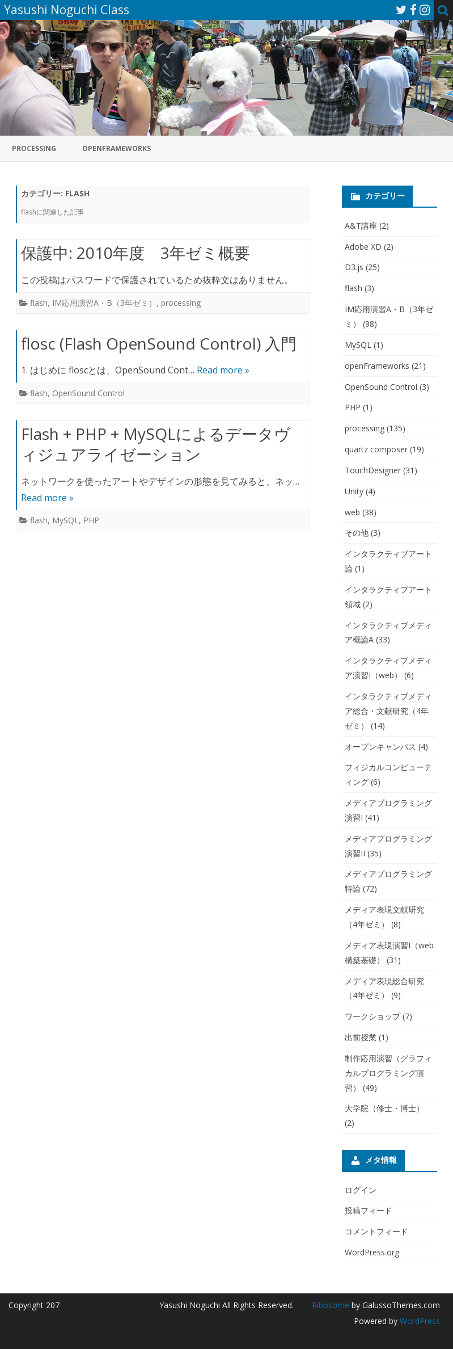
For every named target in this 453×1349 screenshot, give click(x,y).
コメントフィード (376, 1231)
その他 (357, 532)
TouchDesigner (373, 470)
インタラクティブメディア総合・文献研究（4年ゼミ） (388, 711)
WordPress (418, 1321)
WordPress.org (372, 1252)
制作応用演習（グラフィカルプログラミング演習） (388, 1073)
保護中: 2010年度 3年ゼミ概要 (135, 252)
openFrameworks (116, 148)
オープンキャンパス (380, 746)
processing (34, 148)
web (352, 512)
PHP (91, 520)
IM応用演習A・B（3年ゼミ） (104, 302)
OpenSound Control (88, 393)
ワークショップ (372, 1016)
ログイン (360, 1189)
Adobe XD (363, 246)
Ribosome (330, 1305)
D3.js (354, 267)
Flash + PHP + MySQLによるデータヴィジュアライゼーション (155, 444)
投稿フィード (368, 1210)
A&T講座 (361, 225)
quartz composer (376, 449)
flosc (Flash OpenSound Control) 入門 (159, 343)
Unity (354, 491)
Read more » (223, 370)
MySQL (65, 520)
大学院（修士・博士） (384, 1108)
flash (39, 302)
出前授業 (360, 1037)
